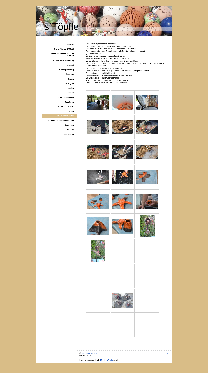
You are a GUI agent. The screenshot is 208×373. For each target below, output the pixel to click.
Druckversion (85, 353)
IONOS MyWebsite (106, 360)
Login (167, 353)
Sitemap (96, 353)
